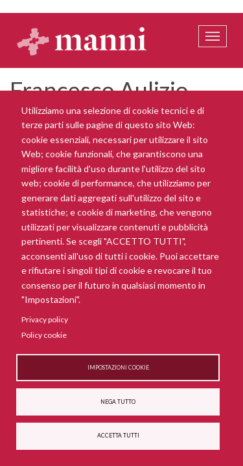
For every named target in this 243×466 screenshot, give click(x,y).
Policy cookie (44, 335)
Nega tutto (117, 402)
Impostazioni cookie (118, 367)
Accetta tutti (118, 435)
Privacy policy (44, 319)
